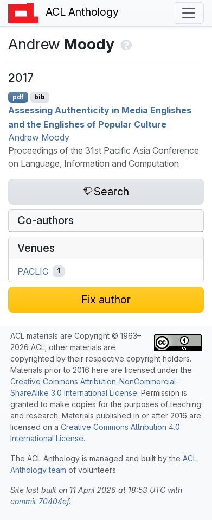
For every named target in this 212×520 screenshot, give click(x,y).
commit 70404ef (39, 501)
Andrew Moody (38, 137)
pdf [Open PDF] (18, 97)
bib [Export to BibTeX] (39, 97)
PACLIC (32, 270)
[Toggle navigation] (189, 13)
